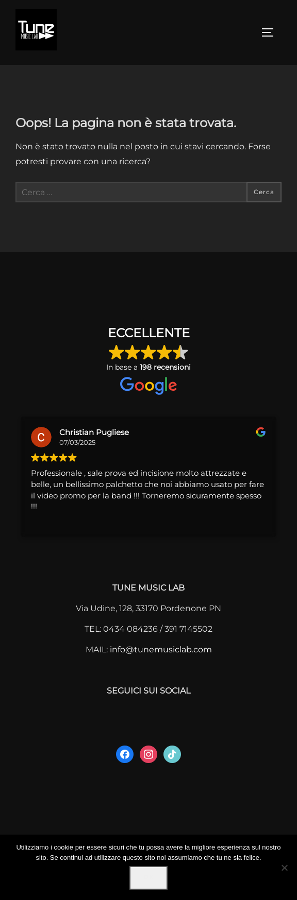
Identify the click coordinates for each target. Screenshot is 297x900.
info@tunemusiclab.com (161, 649)
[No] (284, 867)
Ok (148, 877)
